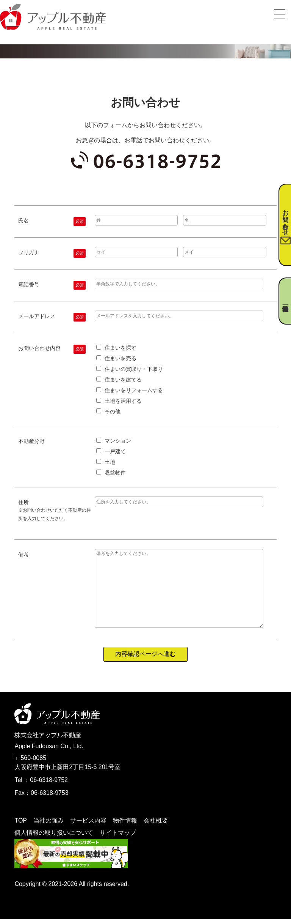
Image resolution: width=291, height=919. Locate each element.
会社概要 (156, 820)
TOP (20, 820)
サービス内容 (88, 820)
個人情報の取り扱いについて (53, 832)
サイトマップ (118, 832)
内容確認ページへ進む (145, 654)
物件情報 (125, 820)
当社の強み (48, 820)
